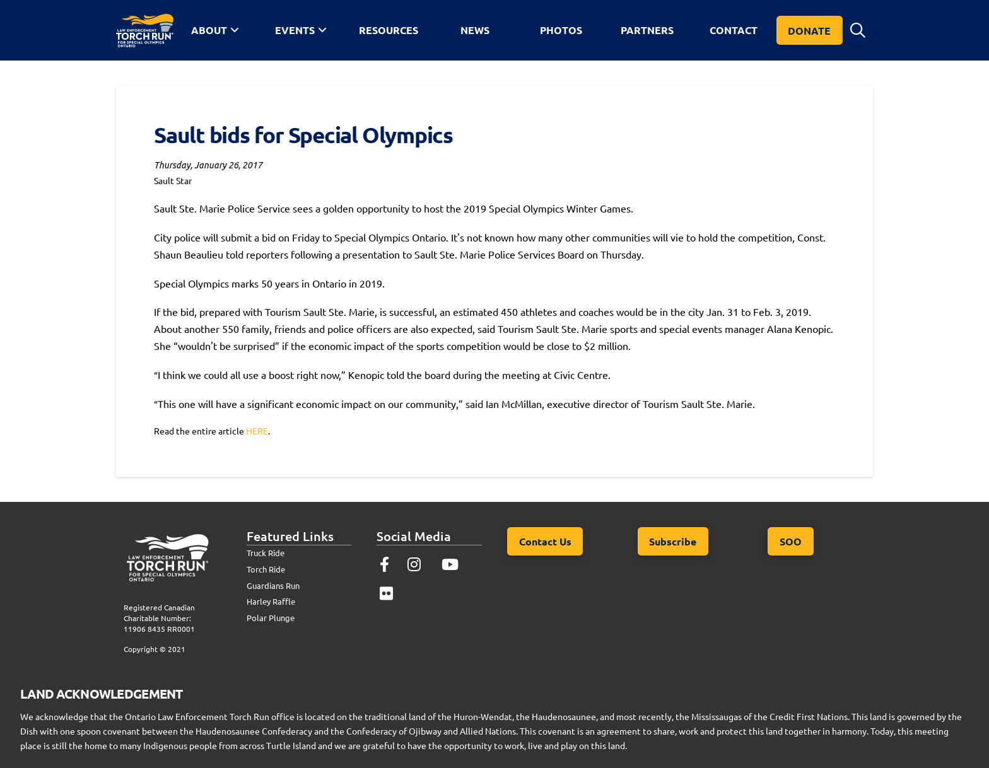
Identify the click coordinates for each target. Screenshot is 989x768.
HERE (257, 430)
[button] (858, 30)
